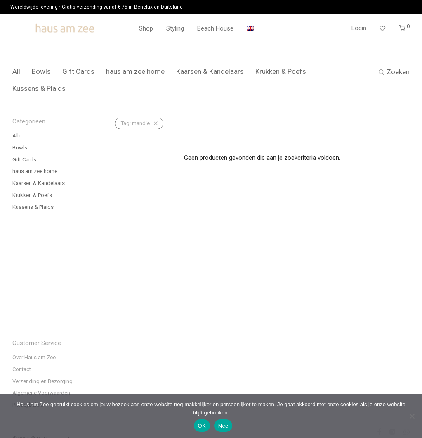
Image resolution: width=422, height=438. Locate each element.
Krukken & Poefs (280, 71)
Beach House (215, 28)
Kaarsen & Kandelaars (210, 71)
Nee (223, 426)
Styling (175, 28)
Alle (16, 136)
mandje (135, 123)
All (16, 71)
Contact (21, 369)
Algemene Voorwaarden (41, 393)
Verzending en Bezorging (42, 381)
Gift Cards (78, 71)
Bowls (41, 71)
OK (202, 426)
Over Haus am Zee (34, 357)
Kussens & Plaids (39, 88)
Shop (146, 28)
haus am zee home (135, 71)
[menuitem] (250, 28)
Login (358, 28)
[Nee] (412, 416)
